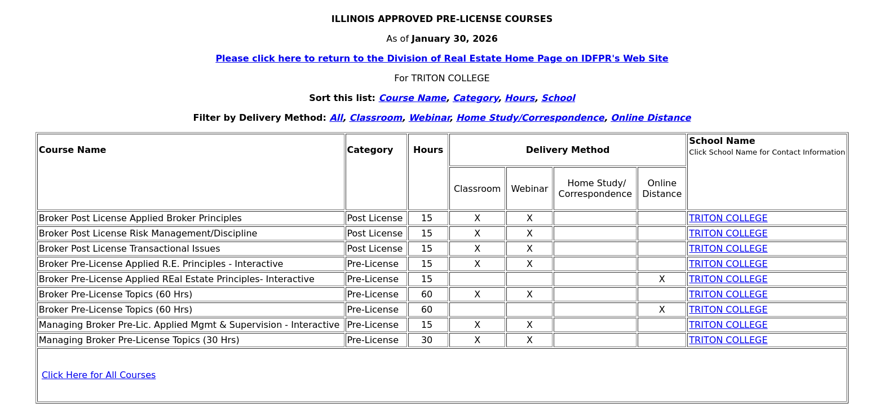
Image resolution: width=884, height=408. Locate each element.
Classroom (375, 117)
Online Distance (651, 117)
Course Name (413, 98)
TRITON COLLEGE (728, 218)
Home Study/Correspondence (530, 117)
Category (475, 98)
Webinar (429, 117)
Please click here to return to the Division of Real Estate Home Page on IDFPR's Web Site (441, 58)
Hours (519, 98)
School (558, 98)
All (335, 117)
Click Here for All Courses (99, 375)
